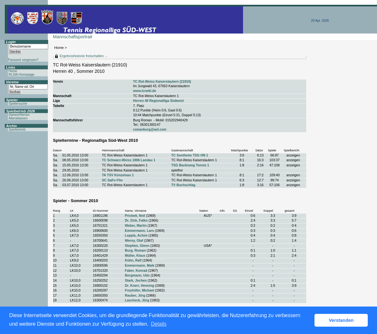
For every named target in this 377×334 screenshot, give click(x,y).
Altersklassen (18, 118)
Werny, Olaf (134, 240)
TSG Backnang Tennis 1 (190, 165)
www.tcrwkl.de (144, 91)
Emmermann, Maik (139, 265)
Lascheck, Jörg (137, 300)
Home (59, 47)
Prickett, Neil (135, 215)
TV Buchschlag (183, 185)
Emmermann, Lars (139, 230)
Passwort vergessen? (23, 60)
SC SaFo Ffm (112, 180)
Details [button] (158, 324)
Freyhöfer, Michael (139, 290)
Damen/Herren (19, 115)
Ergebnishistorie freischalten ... (83, 56)
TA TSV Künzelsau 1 (118, 175)
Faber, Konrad (136, 270)
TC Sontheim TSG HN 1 (189, 155)
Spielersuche (18, 103)
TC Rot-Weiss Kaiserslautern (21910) (162, 81)
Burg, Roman (135, 250)
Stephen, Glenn (137, 245)
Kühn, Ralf (133, 260)
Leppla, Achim (136, 235)
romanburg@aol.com (149, 129)
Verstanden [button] (341, 320)
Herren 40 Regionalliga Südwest (158, 100)
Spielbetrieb (17, 129)
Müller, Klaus (135, 255)
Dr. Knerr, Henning (139, 285)
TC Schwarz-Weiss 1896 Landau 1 (128, 160)
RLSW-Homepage (21, 74)
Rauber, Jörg (135, 295)
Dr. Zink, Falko (136, 220)
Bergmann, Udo (137, 275)
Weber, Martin (136, 225)
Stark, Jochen (136, 280)
